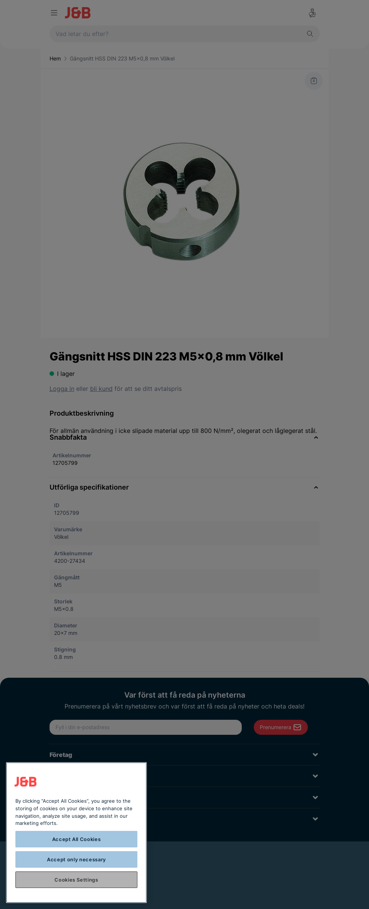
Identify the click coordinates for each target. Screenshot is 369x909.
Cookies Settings (76, 880)
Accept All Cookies (76, 839)
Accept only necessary (76, 859)
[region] (76, 832)
